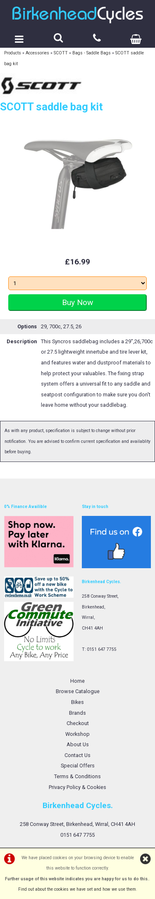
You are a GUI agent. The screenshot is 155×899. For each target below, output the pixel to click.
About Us (78, 744)
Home (77, 681)
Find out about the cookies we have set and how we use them (77, 889)
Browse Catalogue (78, 691)
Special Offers (78, 765)
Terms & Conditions (77, 776)
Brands (77, 713)
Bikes (77, 702)
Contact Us (77, 755)
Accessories (37, 53)
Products (12, 53)
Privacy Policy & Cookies (77, 787)
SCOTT (61, 53)
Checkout (78, 723)
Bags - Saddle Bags (91, 53)
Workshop (77, 734)
